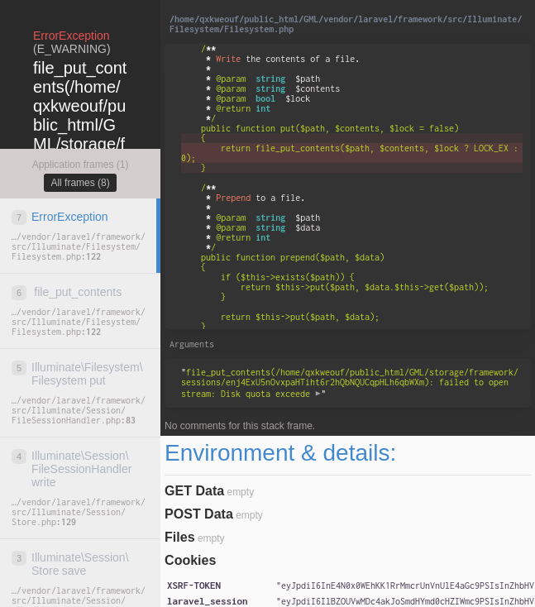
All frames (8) (79, 183)
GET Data (194, 491)
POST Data (199, 514)
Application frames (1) (80, 164)
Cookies (190, 560)
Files (179, 537)
